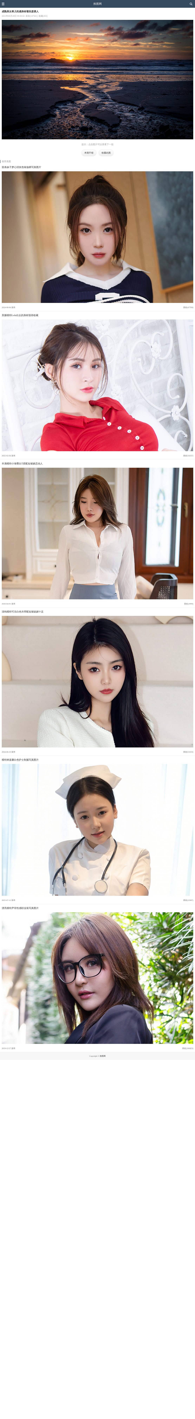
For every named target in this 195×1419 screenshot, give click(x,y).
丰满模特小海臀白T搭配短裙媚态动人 (22, 463)
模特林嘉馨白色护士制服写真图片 (20, 759)
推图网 (97, 3)
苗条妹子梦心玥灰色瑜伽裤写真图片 (21, 167)
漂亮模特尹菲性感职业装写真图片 (20, 908)
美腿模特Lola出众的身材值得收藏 (20, 315)
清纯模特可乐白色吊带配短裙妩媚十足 (23, 611)
